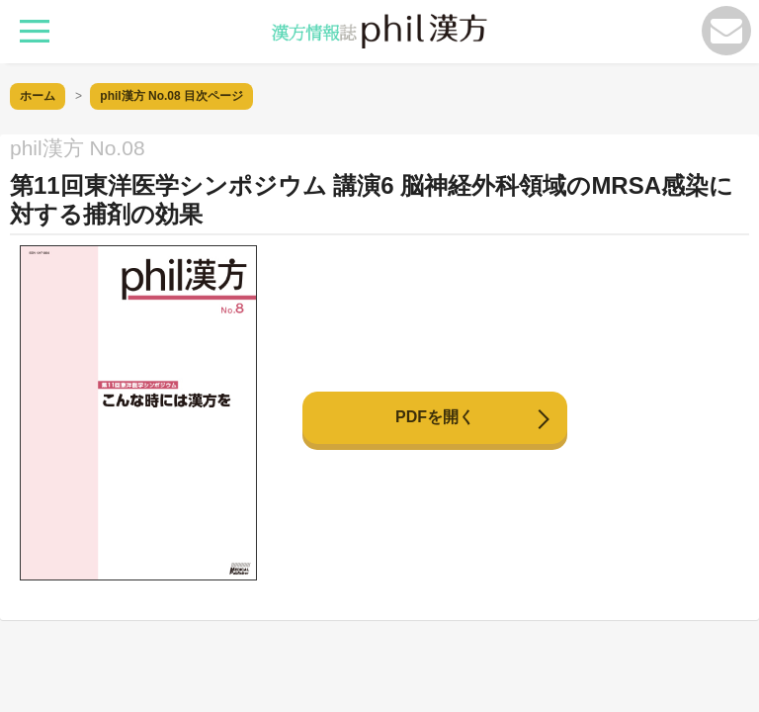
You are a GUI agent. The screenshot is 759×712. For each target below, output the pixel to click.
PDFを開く (434, 416)
